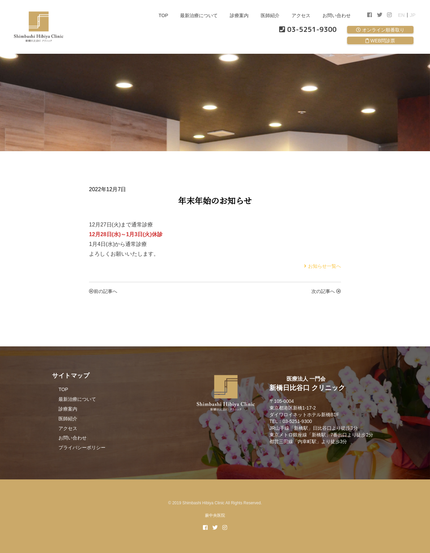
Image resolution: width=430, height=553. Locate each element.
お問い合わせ (336, 15)
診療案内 (239, 15)
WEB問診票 (380, 40)
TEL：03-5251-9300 (290, 421)
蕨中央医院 (215, 515)
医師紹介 (270, 15)
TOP (163, 15)
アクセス (301, 15)
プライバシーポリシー (81, 447)
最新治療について (199, 15)
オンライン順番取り (380, 30)
